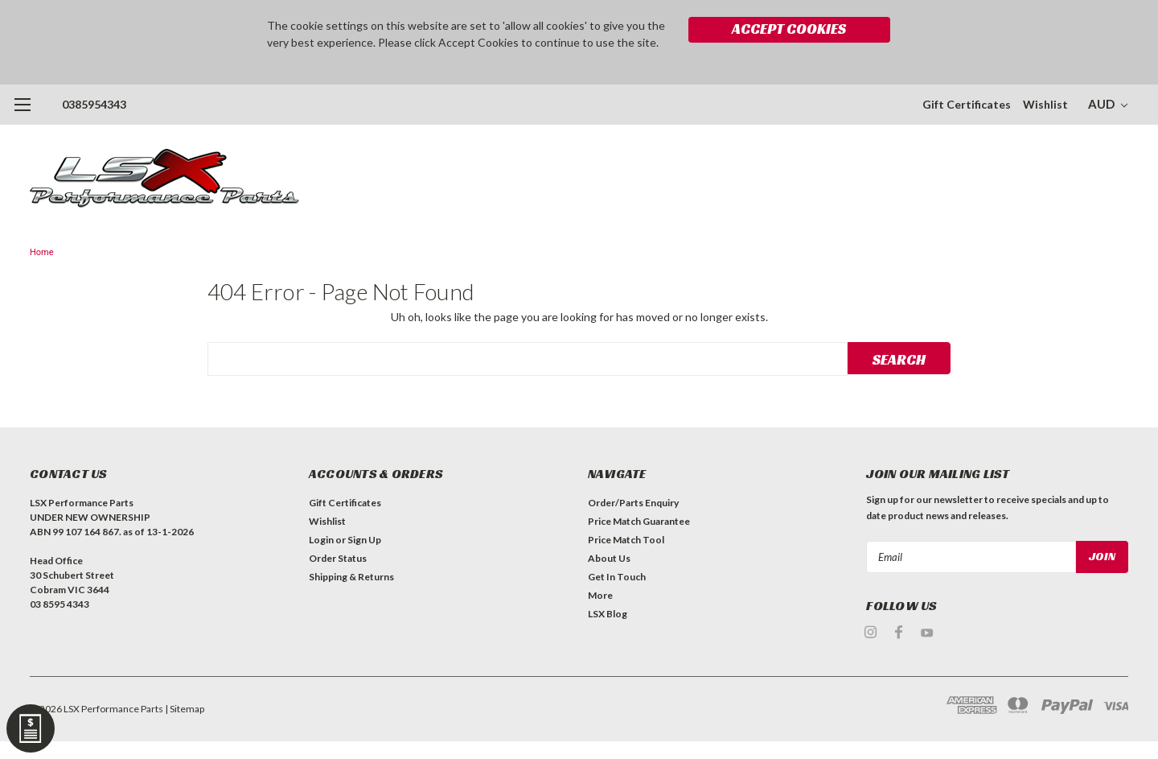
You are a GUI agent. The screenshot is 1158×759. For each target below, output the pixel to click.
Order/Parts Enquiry (633, 503)
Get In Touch (617, 577)
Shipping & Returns (351, 577)
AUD (1107, 104)
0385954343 (94, 104)
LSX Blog (607, 614)
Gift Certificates (966, 104)
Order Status (338, 558)
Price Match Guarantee (639, 521)
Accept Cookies (769, 28)
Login (321, 540)
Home (42, 252)
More (600, 595)
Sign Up (364, 540)
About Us (609, 558)
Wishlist (1045, 104)
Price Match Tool (626, 540)
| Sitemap (184, 709)
